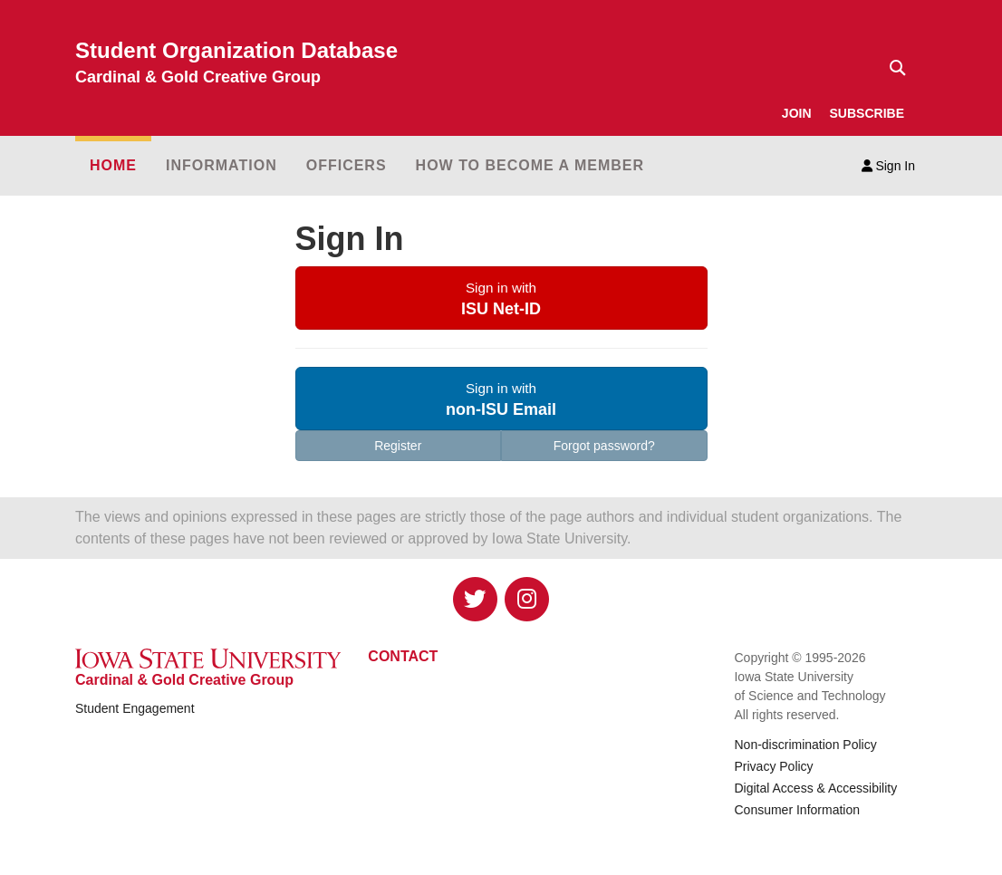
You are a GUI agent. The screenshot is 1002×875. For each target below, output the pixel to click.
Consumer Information (797, 810)
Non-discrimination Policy (805, 744)
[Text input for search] (892, 68)
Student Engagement (135, 708)
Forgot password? (604, 445)
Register (397, 445)
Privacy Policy (773, 766)
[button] (501, 298)
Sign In (888, 166)
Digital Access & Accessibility (815, 788)
